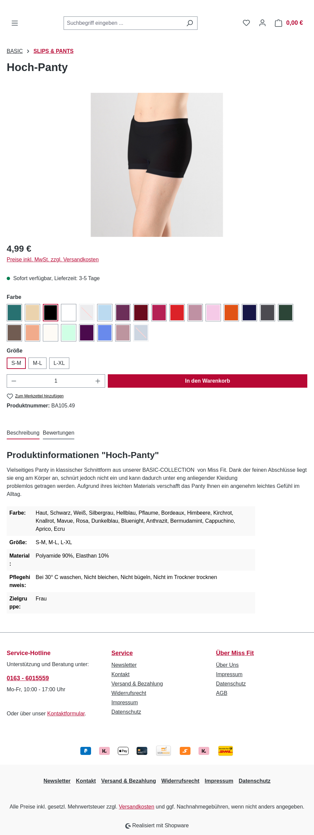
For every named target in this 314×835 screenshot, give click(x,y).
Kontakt (120, 674)
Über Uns (227, 665)
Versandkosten (136, 807)
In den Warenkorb (207, 381)
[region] (157, 165)
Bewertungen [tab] (58, 433)
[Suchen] (190, 23)
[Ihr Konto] (262, 22)
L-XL (59, 363)
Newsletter (124, 665)
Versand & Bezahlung (137, 684)
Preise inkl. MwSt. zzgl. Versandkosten (53, 259)
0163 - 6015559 (28, 678)
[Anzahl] (56, 381)
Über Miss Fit (235, 653)
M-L (37, 363)
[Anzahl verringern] (14, 381)
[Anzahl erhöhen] (98, 381)
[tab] (23, 433)
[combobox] (123, 23)
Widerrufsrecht (128, 693)
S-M (16, 363)
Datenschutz (126, 712)
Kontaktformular (66, 713)
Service (122, 653)
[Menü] (15, 23)
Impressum (124, 702)
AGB (221, 693)
